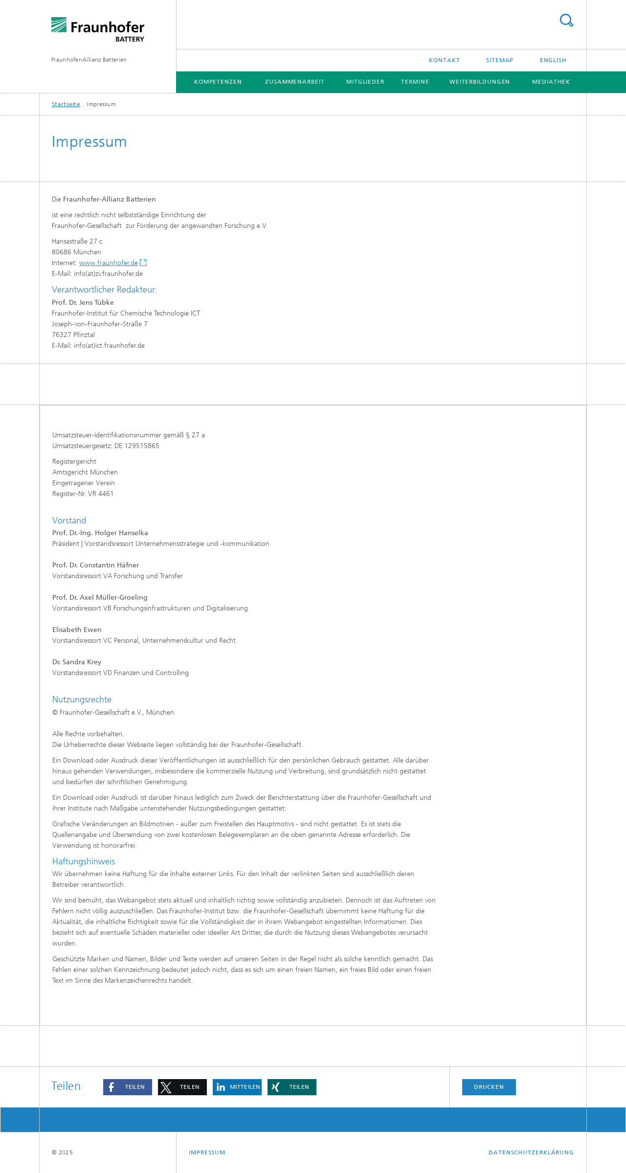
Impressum (207, 1152)
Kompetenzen (218, 81)
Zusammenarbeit (295, 81)
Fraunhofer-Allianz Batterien (89, 59)
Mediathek (551, 81)
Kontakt (444, 60)
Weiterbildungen (480, 81)
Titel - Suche (566, 20)
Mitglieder (365, 81)
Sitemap (500, 60)
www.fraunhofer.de (108, 263)
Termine (415, 81)
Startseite (66, 104)
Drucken (489, 1086)
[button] (127, 1087)
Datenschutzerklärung (531, 1152)
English (553, 60)
